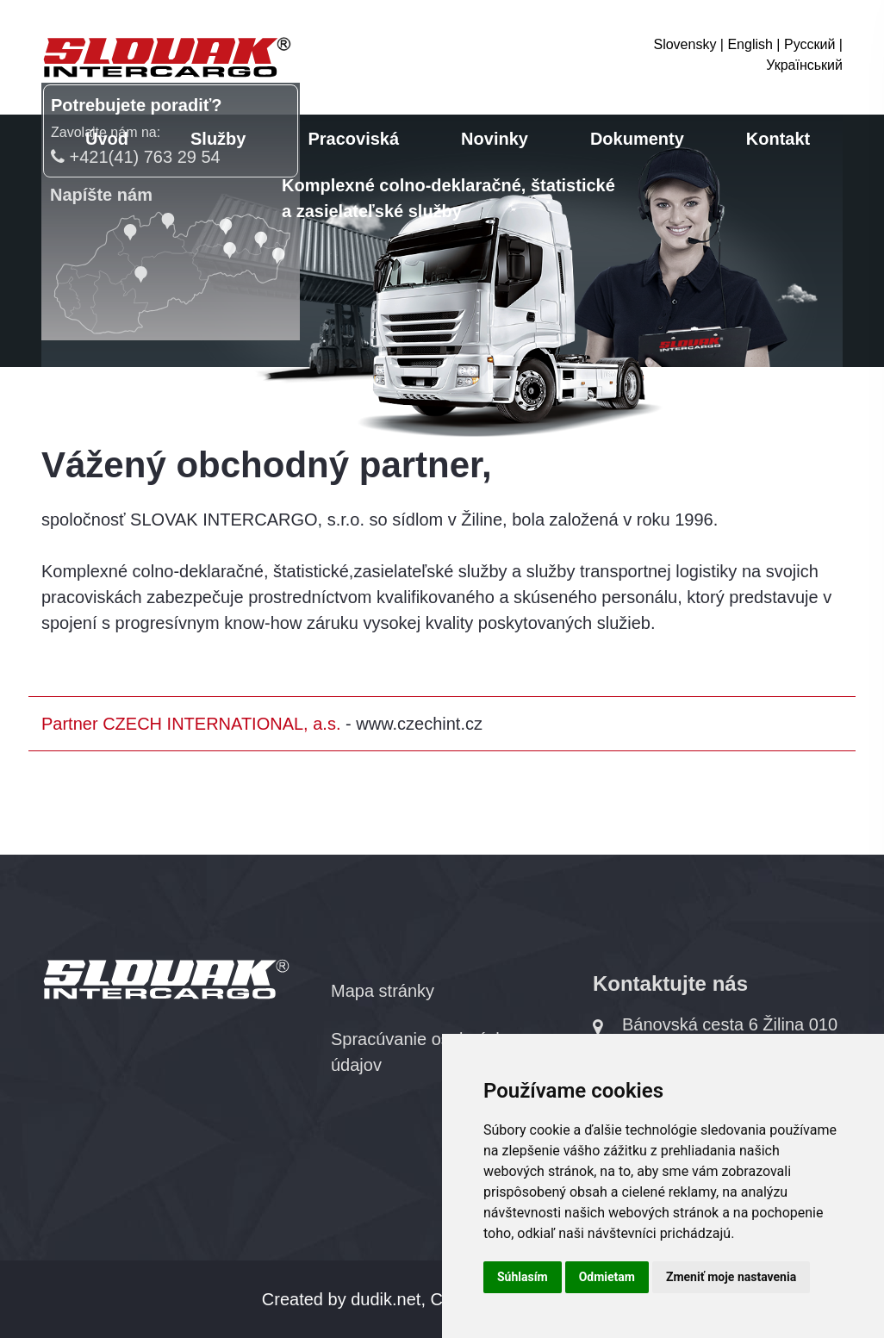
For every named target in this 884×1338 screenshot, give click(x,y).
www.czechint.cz (419, 723)
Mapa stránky (382, 990)
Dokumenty (637, 138)
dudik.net (385, 1299)
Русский (809, 44)
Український (804, 65)
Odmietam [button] (607, 1277)
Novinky (494, 138)
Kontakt (778, 138)
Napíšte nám (101, 194)
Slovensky (684, 44)
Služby (218, 138)
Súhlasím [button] (522, 1277)
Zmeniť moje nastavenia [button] (731, 1277)
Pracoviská (353, 138)
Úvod (106, 138)
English (749, 44)
